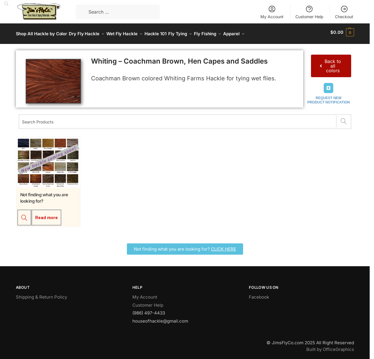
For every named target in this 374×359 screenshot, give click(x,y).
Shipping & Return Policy (41, 294)
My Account (272, 12)
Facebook (259, 294)
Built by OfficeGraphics (330, 346)
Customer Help (309, 12)
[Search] (343, 119)
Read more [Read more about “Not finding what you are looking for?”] (46, 214)
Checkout (344, 12)
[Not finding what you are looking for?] (24, 214)
